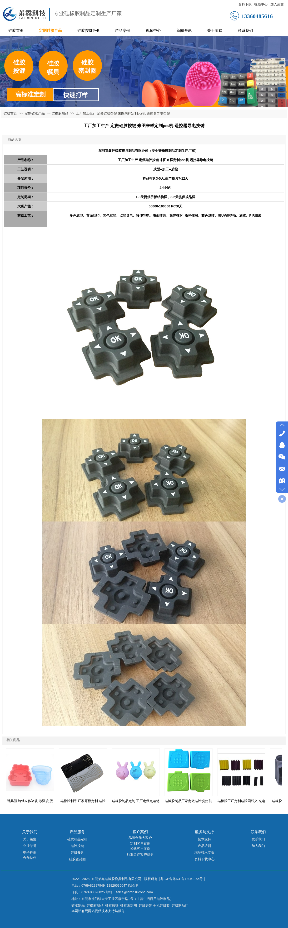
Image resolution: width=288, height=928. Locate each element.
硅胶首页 (10, 113)
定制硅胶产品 (35, 113)
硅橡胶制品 (60, 113)
